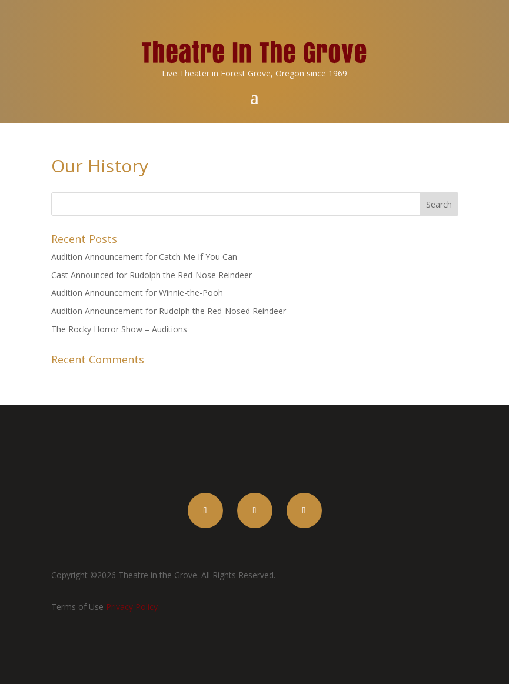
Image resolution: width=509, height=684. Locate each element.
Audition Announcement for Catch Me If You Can (144, 256)
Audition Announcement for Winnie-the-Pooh (137, 292)
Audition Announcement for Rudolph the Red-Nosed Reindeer (168, 310)
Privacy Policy (132, 606)
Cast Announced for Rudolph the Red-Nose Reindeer (151, 275)
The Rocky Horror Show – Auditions (119, 329)
